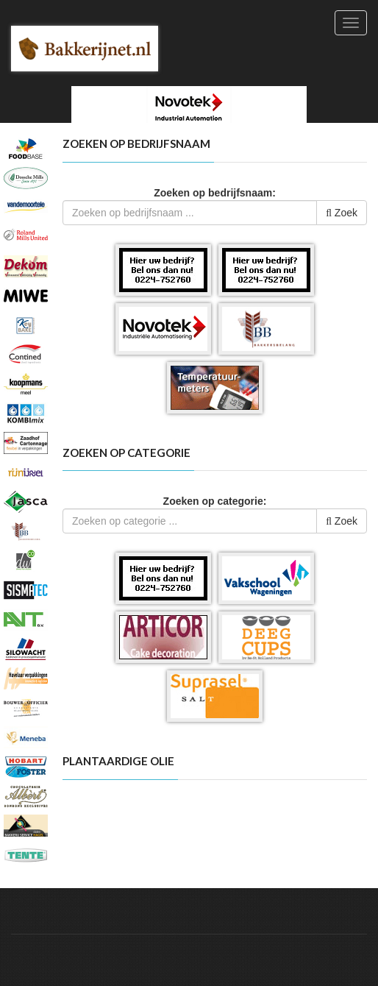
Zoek (341, 213)
